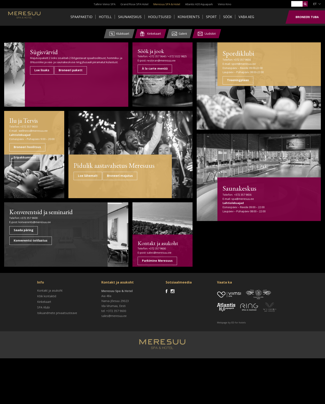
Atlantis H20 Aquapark (199, 4)
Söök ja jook (150, 50)
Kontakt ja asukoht (157, 288)
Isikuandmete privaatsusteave (57, 359)
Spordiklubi (285, 52)
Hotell (105, 17)
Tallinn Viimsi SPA (104, 4)
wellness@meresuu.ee (33, 131)
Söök (227, 17)
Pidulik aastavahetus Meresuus (96, 197)
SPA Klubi (43, 353)
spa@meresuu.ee (284, 267)
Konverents (189, 17)
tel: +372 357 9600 (113, 357)
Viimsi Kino (224, 4)
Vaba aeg (246, 17)
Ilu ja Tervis (25, 120)
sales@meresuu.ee (159, 298)
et (315, 4)
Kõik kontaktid (46, 342)
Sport (211, 17)
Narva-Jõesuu (110, 347)
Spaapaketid (81, 17)
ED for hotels (238, 368)
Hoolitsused (159, 17)
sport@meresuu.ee (285, 64)
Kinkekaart (44, 347)
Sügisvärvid (88, 51)
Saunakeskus (130, 17)
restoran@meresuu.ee (161, 60)
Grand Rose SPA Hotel (134, 4)
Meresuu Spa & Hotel (36, 17)
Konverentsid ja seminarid (31, 261)
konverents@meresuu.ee (34, 276)
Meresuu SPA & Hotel (166, 4)
